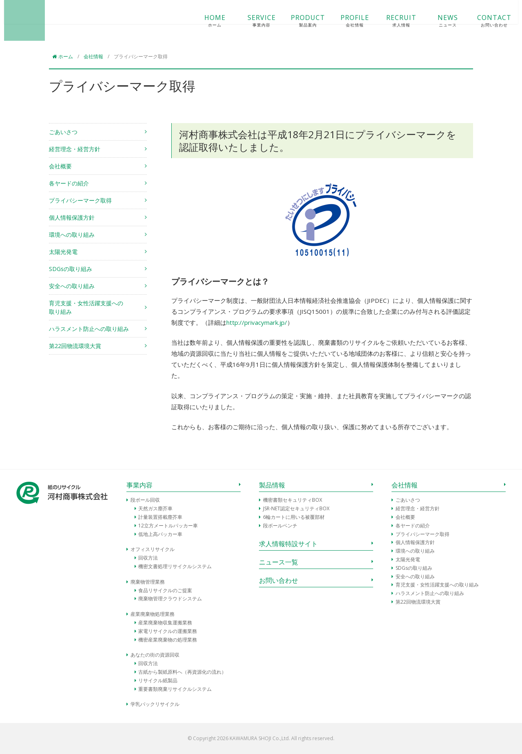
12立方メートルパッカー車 (168, 525)
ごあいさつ (63, 132)
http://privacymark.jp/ (256, 322)
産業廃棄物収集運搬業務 (165, 622)
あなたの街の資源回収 (154, 654)
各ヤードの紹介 (69, 183)
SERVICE (249, 20)
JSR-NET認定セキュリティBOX (296, 508)
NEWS (435, 20)
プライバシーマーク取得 (80, 200)
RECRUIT (389, 20)
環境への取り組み (72, 234)
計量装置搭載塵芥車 (160, 517)
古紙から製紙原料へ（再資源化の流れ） (182, 671)
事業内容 (139, 485)
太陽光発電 (63, 252)
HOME (202, 20)
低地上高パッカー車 (160, 534)
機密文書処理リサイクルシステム (175, 566)
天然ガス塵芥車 (155, 508)
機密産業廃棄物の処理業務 (167, 639)
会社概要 (60, 166)
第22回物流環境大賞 (75, 346)
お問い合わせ (278, 580)
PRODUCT (296, 20)
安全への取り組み (72, 286)
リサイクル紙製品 (157, 680)
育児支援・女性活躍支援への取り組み (86, 307)
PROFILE (342, 20)
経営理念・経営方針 (74, 149)
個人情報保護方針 (72, 217)
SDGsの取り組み (70, 269)
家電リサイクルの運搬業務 (167, 631)
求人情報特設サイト (288, 543)
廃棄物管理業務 (147, 581)
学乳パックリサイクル (154, 704)
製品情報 (272, 485)
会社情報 (405, 485)
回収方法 (148, 557)
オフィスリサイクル (152, 549)
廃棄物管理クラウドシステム (170, 598)
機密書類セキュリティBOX (292, 499)
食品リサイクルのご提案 (165, 590)
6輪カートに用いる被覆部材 (294, 517)
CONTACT (482, 20)
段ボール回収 (145, 499)
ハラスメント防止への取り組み (89, 329)
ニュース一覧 (278, 562)
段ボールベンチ (280, 525)
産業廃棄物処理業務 (152, 614)
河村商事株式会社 (36, 20)
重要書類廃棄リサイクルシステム (175, 689)
